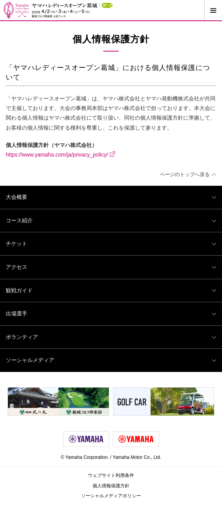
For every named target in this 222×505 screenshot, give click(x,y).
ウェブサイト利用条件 (111, 475)
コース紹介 (111, 220)
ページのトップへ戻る (188, 174)
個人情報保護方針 (111, 485)
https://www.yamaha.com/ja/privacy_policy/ (61, 154)
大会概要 (111, 197)
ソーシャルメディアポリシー (111, 495)
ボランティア (111, 337)
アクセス (111, 267)
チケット (111, 243)
